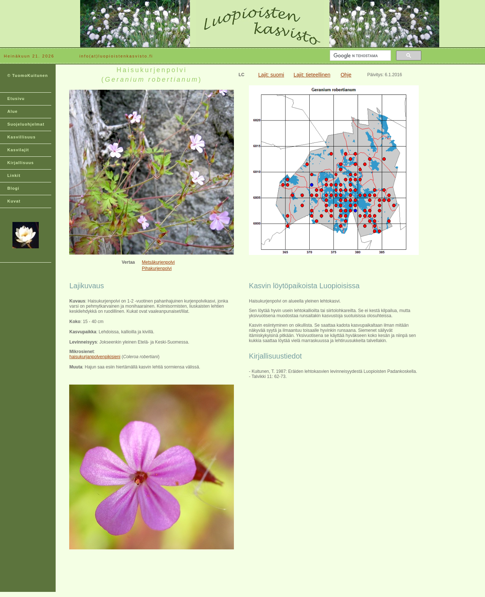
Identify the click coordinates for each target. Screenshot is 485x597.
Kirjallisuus (20, 162)
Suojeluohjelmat (25, 124)
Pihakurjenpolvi (156, 268)
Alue (12, 111)
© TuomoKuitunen (27, 75)
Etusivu (16, 98)
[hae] (359, 55)
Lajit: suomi (271, 75)
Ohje (345, 75)
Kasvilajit (18, 150)
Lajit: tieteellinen (312, 75)
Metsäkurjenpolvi (158, 262)
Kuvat (13, 201)
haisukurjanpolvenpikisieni (94, 356)
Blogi (13, 188)
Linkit (13, 175)
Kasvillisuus (21, 137)
